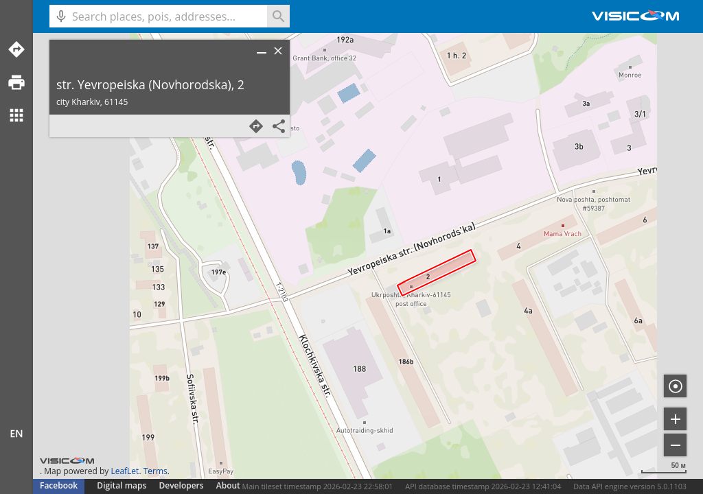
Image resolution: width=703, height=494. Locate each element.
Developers (181, 485)
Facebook (59, 485)
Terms (155, 471)
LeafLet (125, 471)
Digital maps (122, 485)
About (228, 485)
